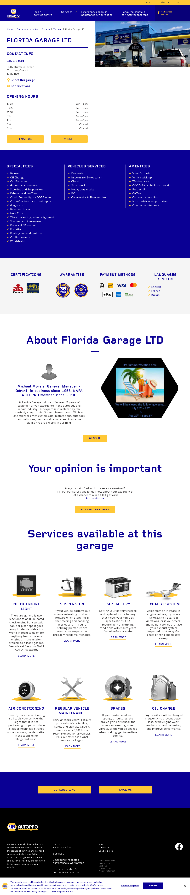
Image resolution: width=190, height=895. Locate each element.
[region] (95, 886)
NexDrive (103, 866)
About (148, 3)
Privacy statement (107, 871)
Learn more (26, 656)
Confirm (153, 886)
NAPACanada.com (107, 861)
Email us (25, 139)
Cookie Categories (130, 886)
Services (67, 12)
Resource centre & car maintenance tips (135, 14)
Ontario (46, 29)
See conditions (95, 498)
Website (69, 139)
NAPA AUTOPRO (13, 13)
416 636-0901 (15, 61)
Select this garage (21, 80)
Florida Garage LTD (75, 29)
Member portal (106, 851)
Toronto (57, 29)
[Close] (184, 885)
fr (178, 3)
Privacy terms (105, 868)
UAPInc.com (104, 863)
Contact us (164, 3)
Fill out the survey (95, 509)
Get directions (18, 86)
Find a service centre (43, 14)
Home (10, 29)
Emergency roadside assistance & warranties (97, 14)
